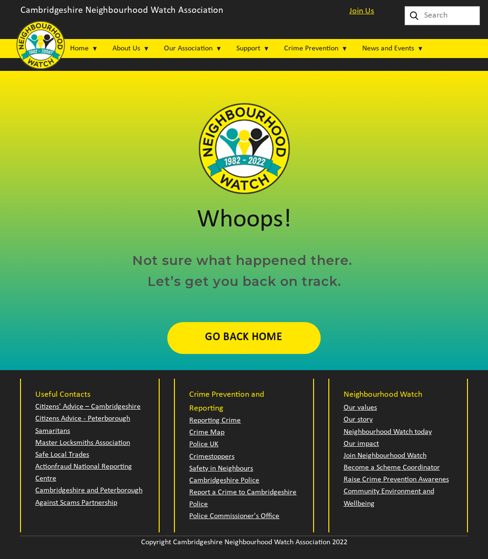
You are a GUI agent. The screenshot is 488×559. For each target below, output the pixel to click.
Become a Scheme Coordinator (392, 467)
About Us (126, 48)
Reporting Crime (215, 420)
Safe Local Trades (62, 455)
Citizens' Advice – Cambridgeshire (88, 407)
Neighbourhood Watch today (388, 432)
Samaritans (52, 431)
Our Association (188, 48)
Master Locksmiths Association (82, 443)
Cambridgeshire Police (224, 480)
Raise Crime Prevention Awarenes (396, 479)
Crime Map (206, 432)
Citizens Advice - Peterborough (82, 418)
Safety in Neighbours (221, 468)
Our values (360, 408)
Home (79, 48)
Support (248, 48)
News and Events (388, 48)
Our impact (361, 444)
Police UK (203, 444)
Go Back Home (243, 337)
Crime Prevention (311, 48)
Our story (358, 419)
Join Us (361, 11)
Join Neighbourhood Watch (385, 456)
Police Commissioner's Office (234, 516)
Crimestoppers (211, 457)
